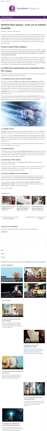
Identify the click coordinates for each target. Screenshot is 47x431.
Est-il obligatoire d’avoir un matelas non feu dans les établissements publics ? (23, 208)
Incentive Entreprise (6, 17)
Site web (3, 257)
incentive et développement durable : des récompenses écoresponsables (11, 280)
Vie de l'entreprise (28, 292)
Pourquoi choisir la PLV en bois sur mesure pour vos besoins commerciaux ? (34, 280)
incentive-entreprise (16, 31)
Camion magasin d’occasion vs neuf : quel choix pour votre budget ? (34, 295)
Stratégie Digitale (5, 292)
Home (3, 20)
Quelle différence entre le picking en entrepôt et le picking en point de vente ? (38, 208)
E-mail (2, 253)
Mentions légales (28, 429)
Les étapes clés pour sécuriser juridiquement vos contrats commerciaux (20, 399)
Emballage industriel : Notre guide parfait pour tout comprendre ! (8, 208)
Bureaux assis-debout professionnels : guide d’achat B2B (16, 393)
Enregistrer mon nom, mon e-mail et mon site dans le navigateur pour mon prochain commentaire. (23, 262)
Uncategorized (6, 417)
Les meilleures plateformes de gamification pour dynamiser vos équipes (12, 295)
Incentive (3, 276)
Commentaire (4, 231)
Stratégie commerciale (29, 276)
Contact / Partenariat (19, 429)
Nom (2, 250)
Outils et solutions (9, 20)
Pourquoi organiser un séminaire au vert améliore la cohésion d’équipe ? (20, 402)
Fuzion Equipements (14, 90)
